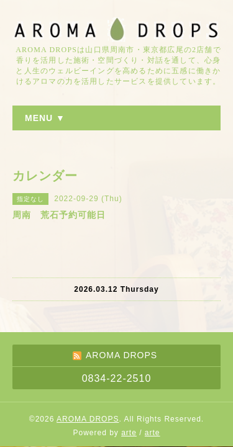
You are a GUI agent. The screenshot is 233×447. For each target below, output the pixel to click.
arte (129, 432)
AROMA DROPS (88, 419)
